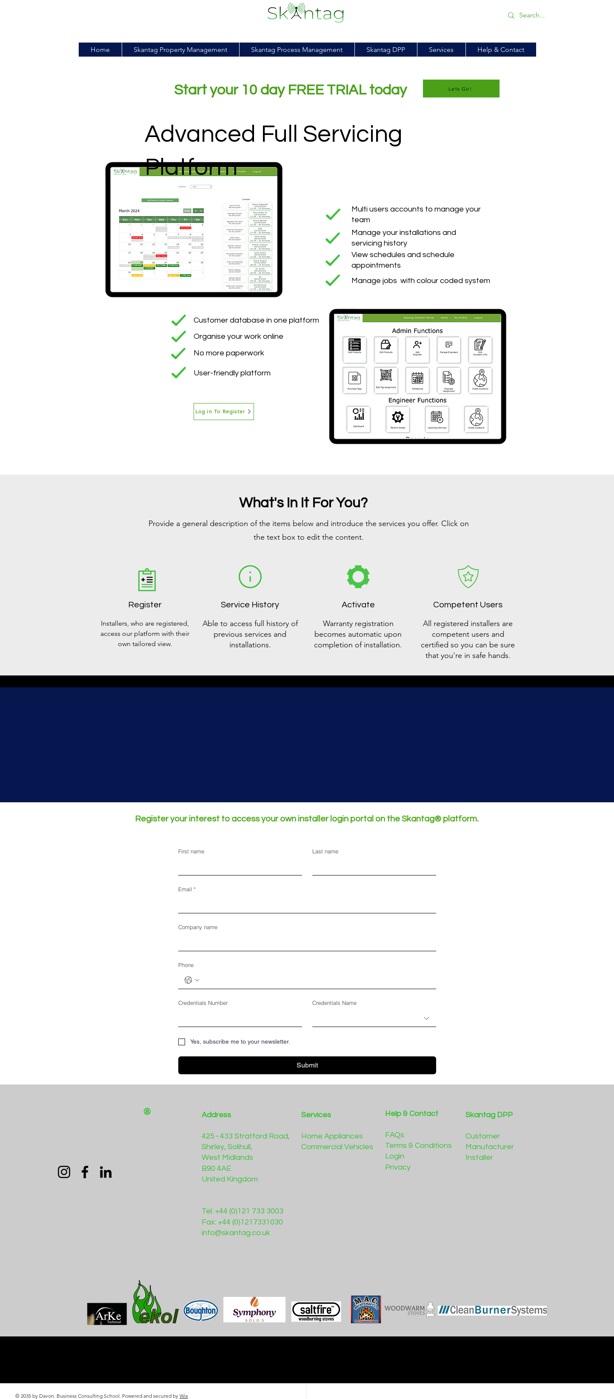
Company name (197, 927)
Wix (184, 1396)
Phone (186, 964)
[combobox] (374, 1018)
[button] (385, 50)
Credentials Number (203, 1002)
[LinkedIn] (105, 1172)
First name (191, 851)
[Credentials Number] (237, 1018)
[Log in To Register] (224, 411)
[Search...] (566, 15)
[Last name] (371, 866)
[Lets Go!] (461, 88)
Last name (325, 851)
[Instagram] (64, 1172)
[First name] (237, 866)
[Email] (304, 904)
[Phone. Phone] (315, 980)
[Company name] (304, 942)
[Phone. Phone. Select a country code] (191, 980)
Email (187, 889)
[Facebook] (85, 1172)
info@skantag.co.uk (236, 1233)
